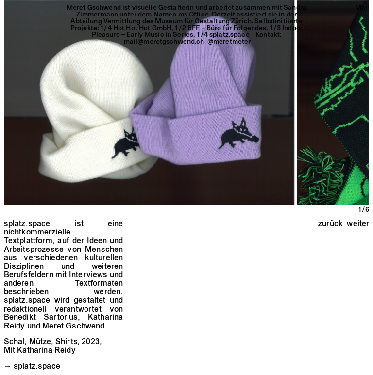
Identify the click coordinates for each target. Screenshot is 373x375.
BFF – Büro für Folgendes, (228, 27)
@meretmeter (229, 41)
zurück (330, 224)
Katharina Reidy (46, 351)
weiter (358, 224)
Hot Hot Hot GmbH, (144, 27)
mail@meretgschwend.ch (164, 41)
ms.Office (193, 14)
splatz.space (37, 367)
